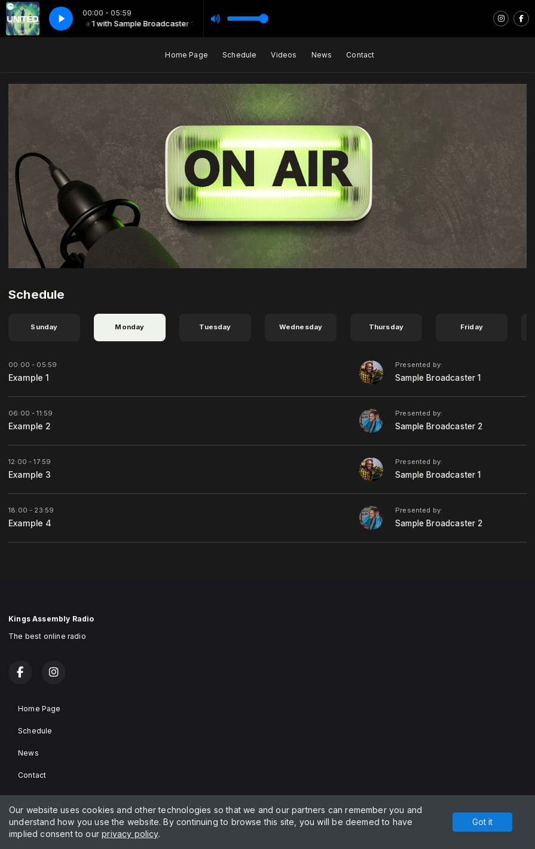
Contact (360, 54)
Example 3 (29, 475)
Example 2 (29, 426)
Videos (283, 54)
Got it (482, 822)
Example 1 (29, 378)
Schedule (239, 54)
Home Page (186, 54)
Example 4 (30, 523)
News (321, 54)
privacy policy (130, 834)
